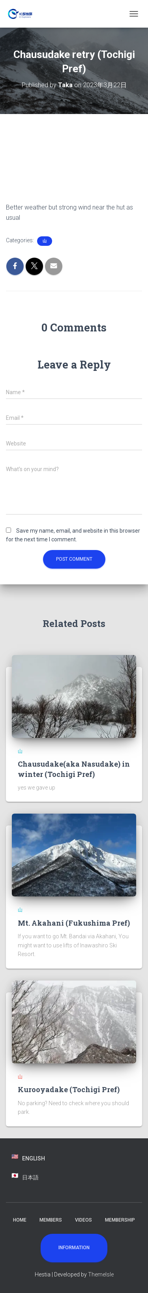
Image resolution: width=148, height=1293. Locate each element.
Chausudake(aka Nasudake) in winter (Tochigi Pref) (74, 768)
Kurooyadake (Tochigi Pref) (69, 1089)
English (33, 1158)
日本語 (30, 1177)
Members (50, 1220)
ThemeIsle (101, 1274)
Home (19, 1220)
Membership (120, 1220)
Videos (83, 1220)
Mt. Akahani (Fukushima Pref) (74, 923)
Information (74, 1247)
